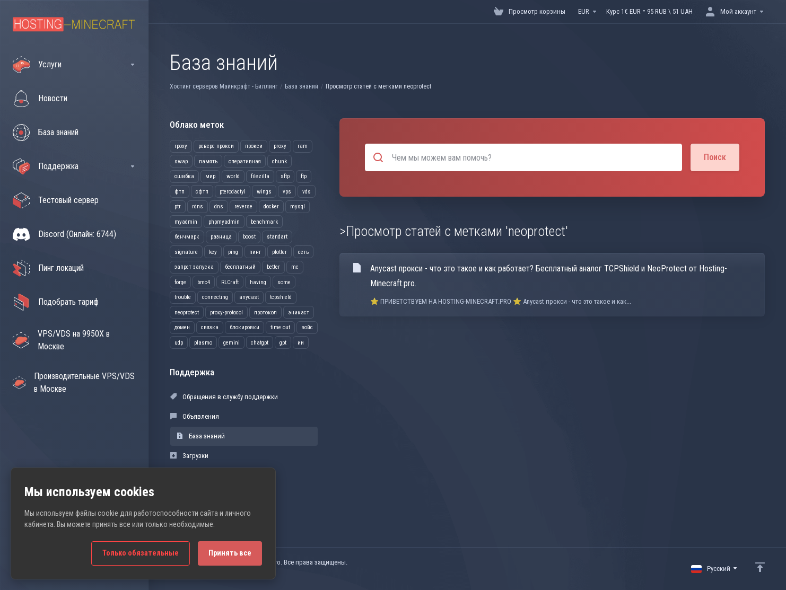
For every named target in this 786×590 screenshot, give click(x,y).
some (284, 282)
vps (287, 191)
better (273, 266)
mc (295, 266)
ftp (304, 176)
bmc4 (203, 282)
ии (301, 342)
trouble (182, 297)
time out (280, 327)
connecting (215, 297)
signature (186, 252)
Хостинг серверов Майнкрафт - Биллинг (223, 86)
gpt (283, 342)
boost (249, 236)
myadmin (185, 221)
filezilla (260, 176)
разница (221, 236)
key (213, 252)
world (233, 176)
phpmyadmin (224, 221)
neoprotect (186, 312)
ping (233, 252)
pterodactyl (233, 191)
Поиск (715, 157)
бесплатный (240, 266)
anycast (249, 297)
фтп (179, 191)
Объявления (194, 416)
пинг (255, 252)
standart (277, 236)
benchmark (264, 221)
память (208, 161)
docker (271, 206)
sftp (285, 176)
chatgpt (259, 342)
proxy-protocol (226, 312)
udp (178, 342)
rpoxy (180, 146)
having (258, 282)
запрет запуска (194, 266)
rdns (197, 206)
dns (218, 206)
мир (210, 176)
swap (181, 161)
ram (303, 146)
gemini (231, 342)
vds (306, 191)
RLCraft (230, 282)
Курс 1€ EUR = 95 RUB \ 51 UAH (649, 11)
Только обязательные (140, 553)
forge (180, 282)
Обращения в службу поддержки (224, 397)
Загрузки (189, 456)
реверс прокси (216, 146)
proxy (280, 146)
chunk (279, 161)
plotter (279, 252)
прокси (254, 146)
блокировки (244, 327)
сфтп (202, 191)
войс (307, 327)
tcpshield (281, 297)
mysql (297, 206)
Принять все (229, 553)
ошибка (184, 176)
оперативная (245, 161)
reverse (243, 206)
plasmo (203, 342)
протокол (265, 312)
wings (264, 191)
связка (210, 327)
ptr (177, 206)
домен (182, 327)
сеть (303, 252)
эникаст (298, 312)
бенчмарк (186, 236)
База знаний (301, 86)
